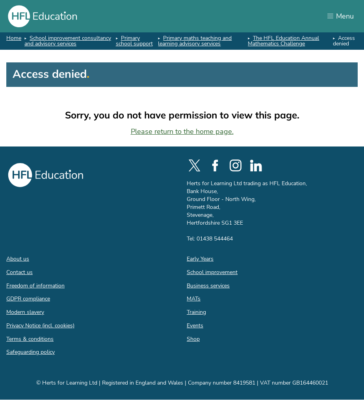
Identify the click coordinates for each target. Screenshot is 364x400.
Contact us (19, 272)
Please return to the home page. (182, 131)
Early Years (200, 259)
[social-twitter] (194, 165)
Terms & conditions (30, 339)
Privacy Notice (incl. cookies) (40, 325)
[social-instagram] (235, 165)
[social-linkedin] (256, 165)
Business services (208, 285)
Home (13, 38)
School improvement (212, 272)
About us (17, 259)
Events (195, 325)
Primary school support (134, 40)
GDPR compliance (28, 298)
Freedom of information (35, 285)
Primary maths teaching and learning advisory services (195, 40)
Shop (193, 339)
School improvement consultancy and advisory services (67, 40)
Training (196, 312)
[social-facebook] (215, 165)
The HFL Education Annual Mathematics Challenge (283, 40)
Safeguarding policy (30, 352)
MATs (194, 298)
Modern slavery (25, 312)
